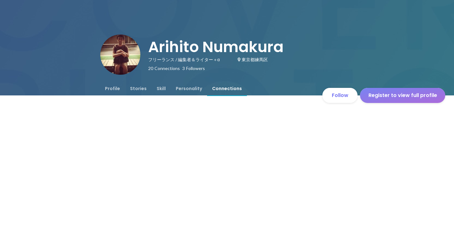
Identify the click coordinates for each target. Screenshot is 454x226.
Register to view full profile (402, 95)
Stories (138, 88)
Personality (189, 88)
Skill (161, 88)
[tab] (112, 88)
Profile (112, 88)
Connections (227, 88)
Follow (340, 95)
